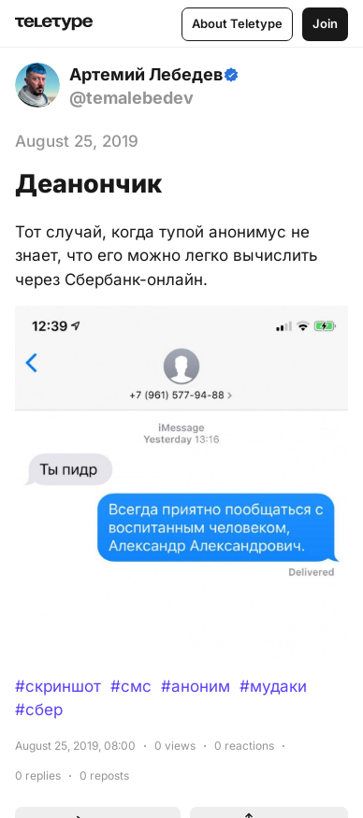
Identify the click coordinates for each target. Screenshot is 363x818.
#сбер (39, 709)
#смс (131, 686)
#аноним (195, 686)
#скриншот (58, 686)
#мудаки (273, 686)
